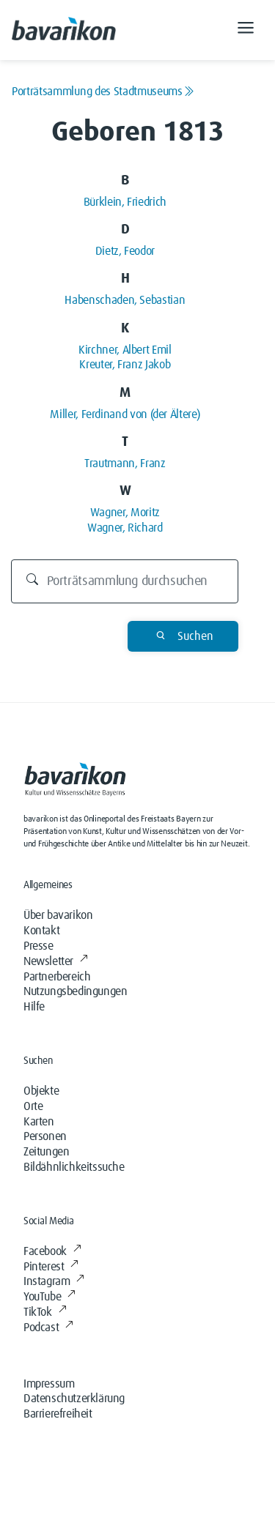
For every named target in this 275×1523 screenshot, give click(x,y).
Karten (38, 1122)
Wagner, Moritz (125, 512)
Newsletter (55, 961)
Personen (45, 1136)
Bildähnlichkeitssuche (74, 1167)
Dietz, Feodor (125, 251)
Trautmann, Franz (124, 463)
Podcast (48, 1327)
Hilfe (34, 1007)
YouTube (49, 1296)
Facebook (52, 1251)
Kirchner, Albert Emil (124, 350)
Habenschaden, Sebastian (125, 300)
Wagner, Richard (125, 528)
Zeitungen (46, 1152)
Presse (38, 946)
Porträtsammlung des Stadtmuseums (103, 91)
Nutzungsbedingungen (75, 991)
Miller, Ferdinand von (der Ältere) (124, 414)
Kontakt (41, 930)
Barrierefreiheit (57, 1414)
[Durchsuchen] (124, 581)
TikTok (44, 1312)
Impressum (48, 1384)
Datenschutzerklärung (74, 1398)
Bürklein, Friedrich (125, 202)
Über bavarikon (57, 915)
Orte (33, 1106)
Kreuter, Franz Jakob (124, 364)
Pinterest (50, 1266)
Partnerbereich (56, 977)
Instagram (53, 1281)
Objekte (41, 1091)
